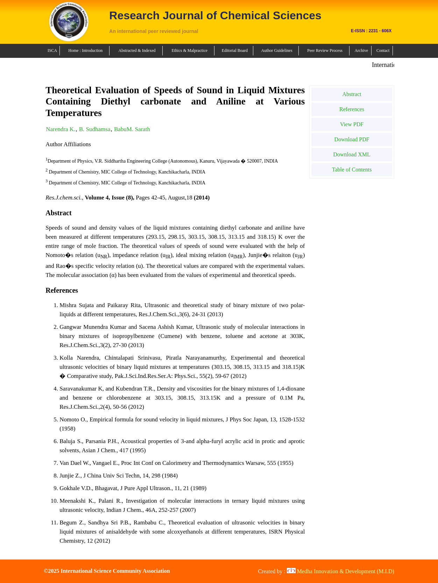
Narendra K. (60, 129)
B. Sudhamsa (95, 129)
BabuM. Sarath (132, 129)
